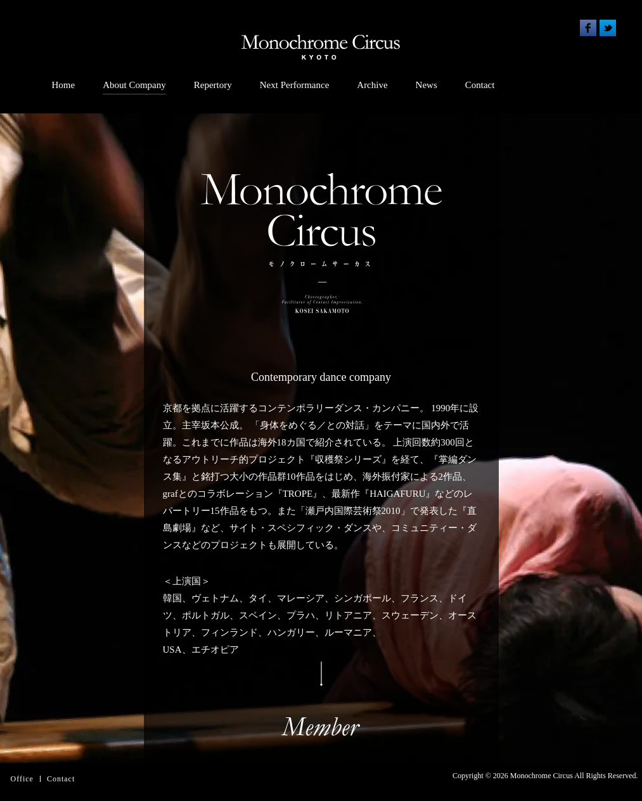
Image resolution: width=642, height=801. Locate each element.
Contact (480, 85)
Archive (372, 85)
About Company (134, 85)
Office (22, 778)
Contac (59, 778)
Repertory (213, 85)
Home (63, 85)
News (426, 85)
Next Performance (295, 85)
